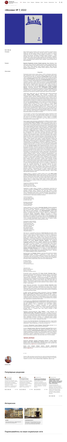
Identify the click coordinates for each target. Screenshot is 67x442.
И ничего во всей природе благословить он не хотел (40, 379)
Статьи (28, 2)
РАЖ (21, 2)
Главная (6, 5)
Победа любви (8, 378)
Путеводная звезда (24, 378)
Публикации (37, 2)
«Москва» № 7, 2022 (13, 5)
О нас (56, 2)
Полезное (45, 2)
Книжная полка (51, 2)
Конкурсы (32, 2)
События (24, 2)
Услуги (42, 2)
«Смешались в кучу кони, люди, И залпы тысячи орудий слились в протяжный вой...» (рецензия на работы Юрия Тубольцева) (55, 381)
